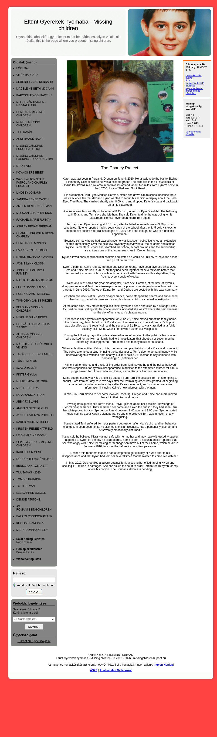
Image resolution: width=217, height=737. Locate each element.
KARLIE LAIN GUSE (29, 452)
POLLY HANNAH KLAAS (31, 287)
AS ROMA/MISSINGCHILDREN (33, 508)
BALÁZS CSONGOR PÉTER (34, 516)
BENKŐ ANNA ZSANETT (32, 465)
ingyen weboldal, (194, 88)
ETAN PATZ (23, 165)
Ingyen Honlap (163, 664)
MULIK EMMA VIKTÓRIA (32, 381)
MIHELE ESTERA (27, 388)
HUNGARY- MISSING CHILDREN (30, 114)
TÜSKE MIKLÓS (26, 361)
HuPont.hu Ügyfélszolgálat (33, 641)
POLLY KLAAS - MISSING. (33, 293)
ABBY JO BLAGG (27, 401)
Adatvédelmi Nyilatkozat (116, 670)
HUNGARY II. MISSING (31, 243)
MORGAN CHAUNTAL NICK (34, 213)
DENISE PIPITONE (28, 499)
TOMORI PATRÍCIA (28, 479)
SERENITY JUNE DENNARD (34, 81)
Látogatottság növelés (193, 133)
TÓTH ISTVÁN (25, 486)
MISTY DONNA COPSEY (32, 530)
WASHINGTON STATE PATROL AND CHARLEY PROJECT (31, 183)
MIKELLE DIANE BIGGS (31, 317)
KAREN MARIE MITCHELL (33, 422)
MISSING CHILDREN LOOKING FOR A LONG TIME (35, 157)
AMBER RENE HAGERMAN (34, 206)
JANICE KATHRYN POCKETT (35, 415)
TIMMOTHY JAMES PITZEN (34, 300)
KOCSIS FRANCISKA (30, 523)
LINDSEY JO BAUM (28, 192)
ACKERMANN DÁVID (30, 139)
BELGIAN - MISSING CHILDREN (29, 309)
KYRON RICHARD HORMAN (34, 256)
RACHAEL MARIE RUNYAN (33, 219)
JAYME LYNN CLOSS (30, 263)
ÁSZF (93, 670)
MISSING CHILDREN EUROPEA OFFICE (29, 147)
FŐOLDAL (22, 68)
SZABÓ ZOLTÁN (26, 367)
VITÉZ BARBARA (27, 75)
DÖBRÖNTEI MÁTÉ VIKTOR (34, 459)
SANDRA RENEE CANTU (32, 199)
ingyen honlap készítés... (193, 92)
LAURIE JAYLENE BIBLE (32, 250)
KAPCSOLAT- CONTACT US (34, 95)
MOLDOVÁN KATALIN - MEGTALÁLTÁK (31, 104)
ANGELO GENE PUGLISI (32, 408)
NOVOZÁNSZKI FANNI (30, 394)
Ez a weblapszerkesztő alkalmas (195, 83)
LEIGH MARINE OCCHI (31, 435)
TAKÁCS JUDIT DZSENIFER (34, 354)
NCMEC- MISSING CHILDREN (28, 124)
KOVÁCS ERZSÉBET (30, 172)
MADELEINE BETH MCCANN (35, 88)
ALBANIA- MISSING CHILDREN (29, 336)
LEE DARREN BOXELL (31, 492)
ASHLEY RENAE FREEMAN (34, 226)
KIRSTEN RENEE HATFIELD (34, 428)
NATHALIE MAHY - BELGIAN (34, 280)
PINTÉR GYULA (26, 374)
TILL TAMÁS (24, 132)
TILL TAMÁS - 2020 (28, 472)
